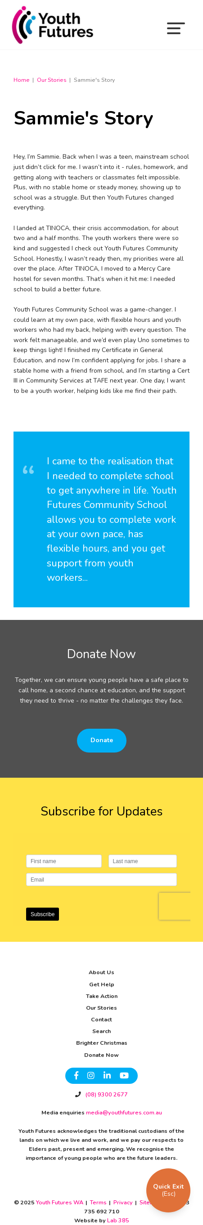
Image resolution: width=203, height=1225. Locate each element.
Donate (101, 740)
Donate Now (101, 1055)
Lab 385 (118, 1220)
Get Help (101, 984)
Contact (101, 1019)
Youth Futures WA (59, 1202)
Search (101, 1031)
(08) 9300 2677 (106, 1094)
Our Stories (101, 1007)
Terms (98, 1202)
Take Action (101, 996)
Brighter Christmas (101, 1043)
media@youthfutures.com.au (123, 1112)
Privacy (123, 1202)
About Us (101, 972)
